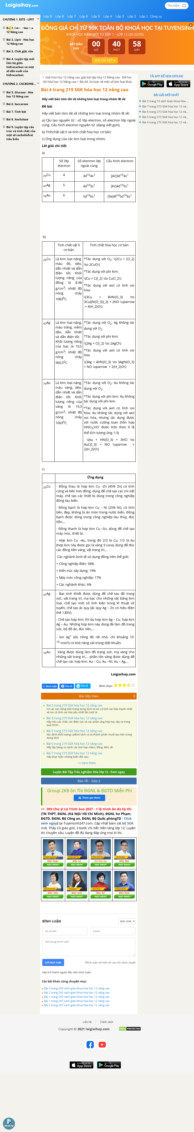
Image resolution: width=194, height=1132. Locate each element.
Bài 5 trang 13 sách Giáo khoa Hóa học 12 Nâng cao (165, 101)
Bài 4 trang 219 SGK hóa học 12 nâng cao (84, 89)
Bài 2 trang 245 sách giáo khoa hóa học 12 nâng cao (76, 992)
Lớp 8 (59, 16)
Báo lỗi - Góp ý (89, 781)
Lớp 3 (119, 16)
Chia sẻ (66, 686)
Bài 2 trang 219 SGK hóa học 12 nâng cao (74, 705)
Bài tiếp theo (107, 696)
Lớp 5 (95, 16)
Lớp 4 (107, 16)
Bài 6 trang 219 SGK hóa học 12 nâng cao (74, 744)
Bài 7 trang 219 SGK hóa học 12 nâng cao (74, 753)
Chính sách (106, 1022)
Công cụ (156, 16)
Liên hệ (87, 1022)
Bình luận (50, 686)
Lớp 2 (132, 16)
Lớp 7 (71, 16)
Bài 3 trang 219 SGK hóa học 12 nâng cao (74, 718)
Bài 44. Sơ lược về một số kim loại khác (106, 82)
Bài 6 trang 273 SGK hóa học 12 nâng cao (165, 111)
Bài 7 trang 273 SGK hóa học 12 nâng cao (165, 106)
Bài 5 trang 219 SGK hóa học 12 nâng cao (74, 731)
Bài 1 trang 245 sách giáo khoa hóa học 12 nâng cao (76, 996)
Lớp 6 (83, 16)
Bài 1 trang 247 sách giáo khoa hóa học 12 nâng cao (76, 1001)
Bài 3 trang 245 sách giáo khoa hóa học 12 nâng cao (76, 988)
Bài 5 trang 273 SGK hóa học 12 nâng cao (165, 117)
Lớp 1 (144, 16)
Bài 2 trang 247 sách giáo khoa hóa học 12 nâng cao (76, 1005)
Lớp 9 (47, 16)
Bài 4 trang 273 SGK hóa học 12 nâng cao (165, 122)
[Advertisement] (166, 151)
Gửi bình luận (53, 962)
